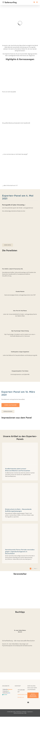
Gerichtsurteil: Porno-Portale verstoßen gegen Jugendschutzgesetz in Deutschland (20, 551)
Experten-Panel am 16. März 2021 (18, 393)
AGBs (25, 713)
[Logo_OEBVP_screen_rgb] (20, 579)
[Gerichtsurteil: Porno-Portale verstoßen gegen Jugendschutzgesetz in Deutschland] (20, 535)
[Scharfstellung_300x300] (13, 650)
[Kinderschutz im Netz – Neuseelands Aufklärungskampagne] (20, 494)
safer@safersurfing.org (21, 694)
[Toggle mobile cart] (34, 2)
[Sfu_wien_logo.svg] (20, 596)
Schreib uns (21, 697)
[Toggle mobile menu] (37, 2)
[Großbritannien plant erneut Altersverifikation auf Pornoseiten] (20, 454)
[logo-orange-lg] (20, 587)
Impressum (29, 711)
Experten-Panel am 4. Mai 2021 (17, 197)
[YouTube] (28, 702)
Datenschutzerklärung (18, 713)
